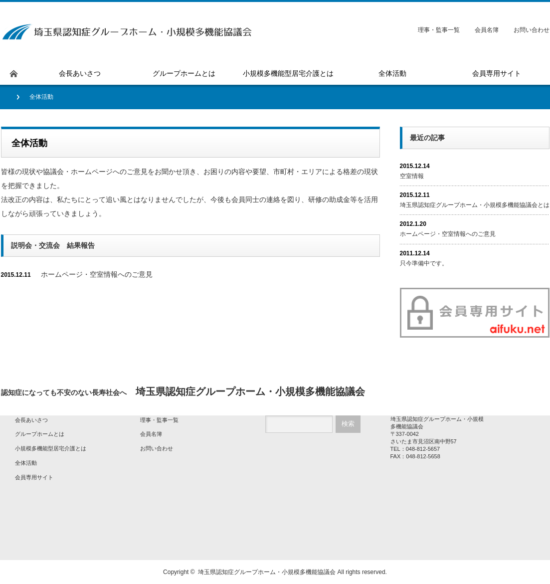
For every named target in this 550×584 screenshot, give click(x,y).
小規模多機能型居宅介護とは (50, 448)
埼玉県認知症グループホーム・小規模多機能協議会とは (475, 204)
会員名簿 (487, 29)
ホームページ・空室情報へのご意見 (97, 274)
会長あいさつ (31, 420)
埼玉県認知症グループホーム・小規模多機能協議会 (267, 572)
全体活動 (26, 463)
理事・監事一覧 (439, 29)
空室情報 (412, 176)
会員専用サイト (34, 477)
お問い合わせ (532, 29)
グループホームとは (39, 434)
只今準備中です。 (424, 263)
